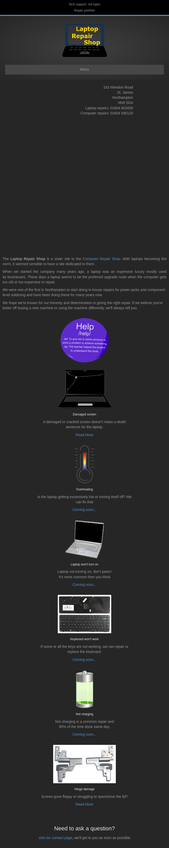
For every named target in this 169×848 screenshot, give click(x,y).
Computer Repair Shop (101, 259)
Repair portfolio (84, 10)
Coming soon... (84, 510)
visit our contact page (55, 838)
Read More (84, 435)
